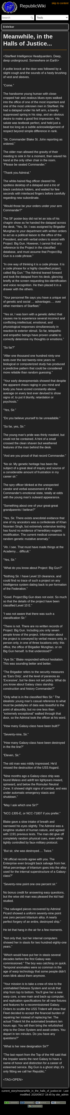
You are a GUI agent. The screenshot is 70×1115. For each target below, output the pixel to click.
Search (32, 17)
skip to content (60, 3)
